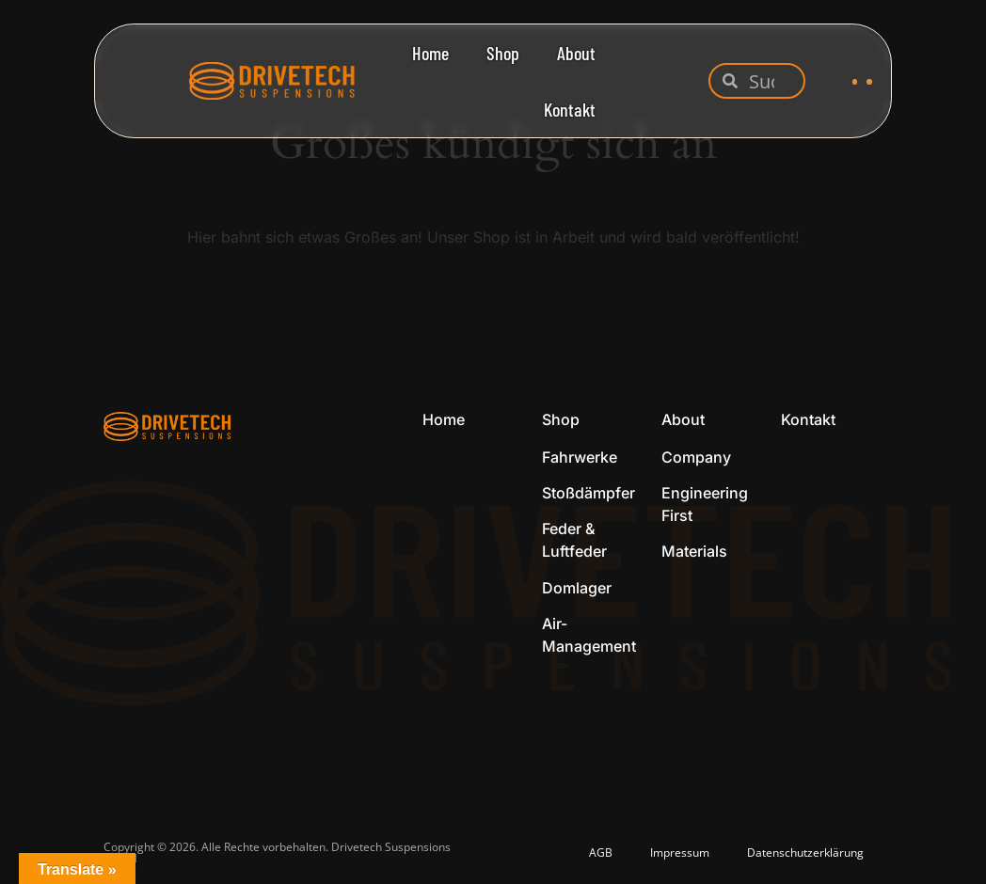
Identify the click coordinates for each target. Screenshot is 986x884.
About (576, 52)
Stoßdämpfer (588, 492)
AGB (600, 852)
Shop (502, 52)
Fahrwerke (579, 457)
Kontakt (570, 109)
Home (430, 52)
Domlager (577, 587)
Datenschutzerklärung (805, 852)
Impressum (679, 852)
